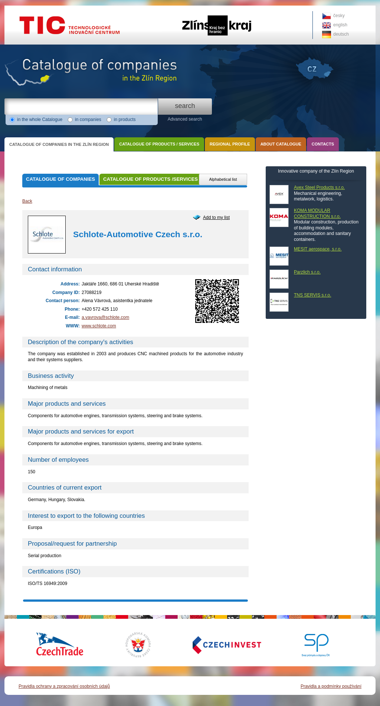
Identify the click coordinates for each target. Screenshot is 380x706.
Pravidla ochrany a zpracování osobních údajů (64, 686)
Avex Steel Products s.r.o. (319, 187)
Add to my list (216, 217)
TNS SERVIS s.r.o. (312, 295)
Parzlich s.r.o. (307, 272)
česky (339, 15)
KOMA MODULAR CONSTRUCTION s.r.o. (317, 213)
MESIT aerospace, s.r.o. (318, 249)
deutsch (341, 34)
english (340, 24)
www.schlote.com (99, 326)
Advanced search (185, 119)
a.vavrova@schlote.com (105, 317)
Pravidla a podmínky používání (331, 686)
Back (27, 201)
